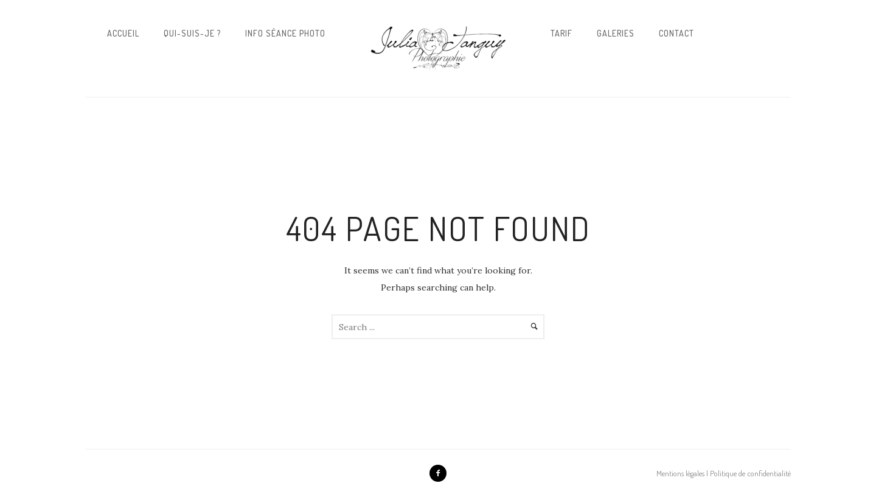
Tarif (561, 33)
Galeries (615, 33)
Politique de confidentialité (750, 473)
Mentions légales (680, 473)
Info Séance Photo (285, 33)
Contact (676, 33)
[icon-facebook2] (438, 473)
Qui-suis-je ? (192, 33)
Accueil (123, 33)
